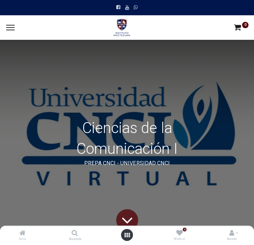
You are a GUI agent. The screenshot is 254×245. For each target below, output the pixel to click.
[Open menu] (127, 235)
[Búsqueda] (75, 233)
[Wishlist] (179, 233)
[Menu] (10, 27)
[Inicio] (22, 233)
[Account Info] (231, 233)
